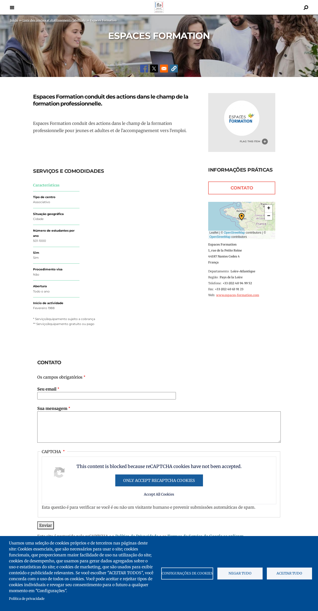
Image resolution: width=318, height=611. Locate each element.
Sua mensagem (52, 408)
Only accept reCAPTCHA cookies (159, 480)
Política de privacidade (26, 599)
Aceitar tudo (289, 573)
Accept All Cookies (159, 494)
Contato (242, 188)
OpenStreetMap (234, 232)
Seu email (46, 389)
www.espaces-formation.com (237, 295)
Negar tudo (240, 573)
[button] (174, 68)
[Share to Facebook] (144, 68)
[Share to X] (154, 68)
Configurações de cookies (187, 573)
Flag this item (250, 141)
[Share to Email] (164, 68)
